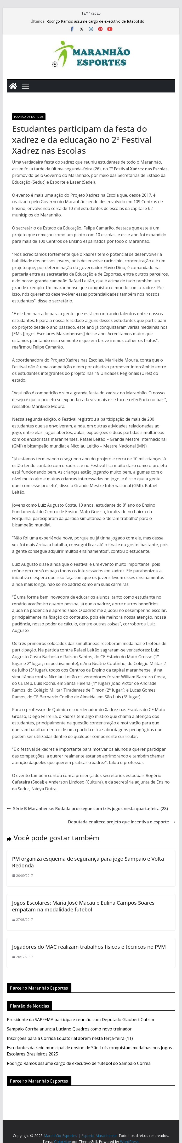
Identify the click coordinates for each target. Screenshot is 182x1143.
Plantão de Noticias (28, 117)
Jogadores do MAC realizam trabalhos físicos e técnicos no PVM (89, 946)
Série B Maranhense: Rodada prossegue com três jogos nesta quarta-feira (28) (87, 808)
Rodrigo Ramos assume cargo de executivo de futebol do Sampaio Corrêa (79, 1063)
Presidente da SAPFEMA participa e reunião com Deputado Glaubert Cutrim (80, 1019)
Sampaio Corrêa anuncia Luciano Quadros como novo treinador (69, 1029)
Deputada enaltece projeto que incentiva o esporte (121, 822)
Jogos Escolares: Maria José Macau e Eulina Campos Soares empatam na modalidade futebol (83, 906)
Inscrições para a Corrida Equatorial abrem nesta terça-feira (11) (70, 1038)
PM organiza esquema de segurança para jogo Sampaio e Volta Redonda (88, 862)
